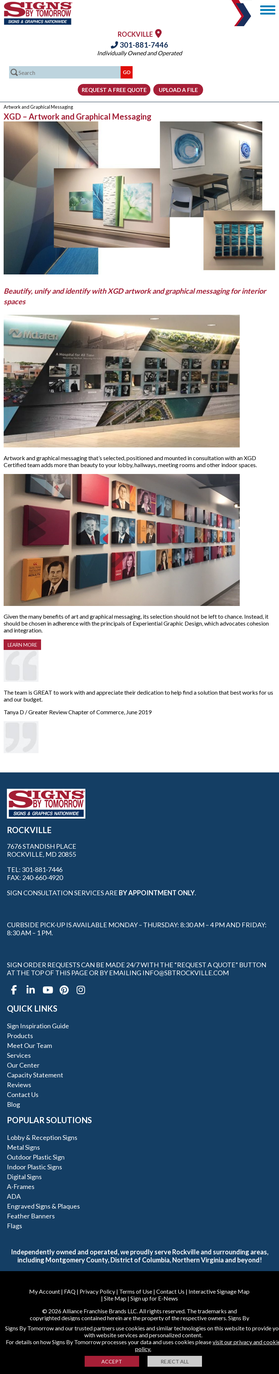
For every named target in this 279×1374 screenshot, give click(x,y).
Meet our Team (29, 1045)
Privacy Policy (97, 1291)
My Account (44, 1291)
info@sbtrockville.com (185, 973)
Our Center (23, 1065)
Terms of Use (135, 1291)
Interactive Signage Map (219, 1291)
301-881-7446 (139, 44)
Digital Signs (24, 1177)
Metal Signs (23, 1147)
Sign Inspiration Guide (38, 1026)
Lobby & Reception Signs (42, 1137)
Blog (13, 1104)
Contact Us (23, 1094)
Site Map (115, 1298)
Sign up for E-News (154, 1298)
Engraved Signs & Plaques (43, 1206)
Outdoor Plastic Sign (36, 1157)
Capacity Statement (35, 1075)
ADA (14, 1196)
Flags (14, 1226)
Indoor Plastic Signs (34, 1167)
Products (20, 1036)
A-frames (21, 1186)
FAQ (70, 1291)
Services (19, 1055)
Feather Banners (31, 1216)
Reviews (19, 1085)
